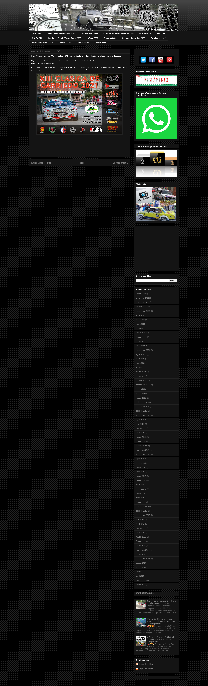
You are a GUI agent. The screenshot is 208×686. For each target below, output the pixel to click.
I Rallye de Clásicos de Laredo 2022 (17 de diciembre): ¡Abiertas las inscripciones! (161, 621)
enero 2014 (141, 554)
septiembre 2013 (143, 559)
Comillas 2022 (83, 43)
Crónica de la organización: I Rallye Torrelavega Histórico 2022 (161, 602)
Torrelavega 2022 (158, 38)
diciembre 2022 (142, 298)
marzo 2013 (141, 580)
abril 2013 (140, 576)
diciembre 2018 (142, 446)
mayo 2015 (140, 528)
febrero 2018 (141, 480)
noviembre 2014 (142, 550)
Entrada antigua (120, 163)
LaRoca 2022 (92, 38)
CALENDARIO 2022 (89, 33)
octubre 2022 (141, 307)
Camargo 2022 (110, 38)
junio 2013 (140, 567)
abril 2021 (140, 367)
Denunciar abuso (145, 593)
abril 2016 (140, 498)
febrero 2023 (141, 294)
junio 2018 (140, 463)
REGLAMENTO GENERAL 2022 (61, 33)
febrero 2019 (141, 441)
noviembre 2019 (142, 406)
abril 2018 (140, 472)
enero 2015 (141, 546)
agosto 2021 (141, 354)
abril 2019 (140, 433)
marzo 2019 (141, 437)
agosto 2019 (141, 420)
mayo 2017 (140, 485)
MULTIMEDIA (145, 33)
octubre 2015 (141, 511)
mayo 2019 (140, 428)
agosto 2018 (141, 459)
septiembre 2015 (143, 515)
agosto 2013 (141, 563)
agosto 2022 (141, 315)
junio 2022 (140, 320)
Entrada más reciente (41, 163)
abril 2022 (140, 328)
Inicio (82, 163)
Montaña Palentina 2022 (42, 43)
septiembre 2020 (143, 385)
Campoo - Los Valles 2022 (133, 38)
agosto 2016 (141, 489)
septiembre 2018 (143, 454)
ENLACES (161, 33)
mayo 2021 (140, 363)
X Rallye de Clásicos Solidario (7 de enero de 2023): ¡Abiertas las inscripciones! (162, 639)
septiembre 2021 (143, 350)
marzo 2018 (141, 476)
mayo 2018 (140, 467)
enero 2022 (141, 341)
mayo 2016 (140, 493)
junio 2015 (140, 524)
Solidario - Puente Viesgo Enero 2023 (64, 38)
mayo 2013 (140, 572)
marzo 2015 (141, 537)
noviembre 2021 (142, 346)
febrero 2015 (141, 541)
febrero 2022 (141, 337)
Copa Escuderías (146, 669)
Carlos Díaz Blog (146, 664)
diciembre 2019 (142, 402)
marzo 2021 (141, 372)
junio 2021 (140, 359)
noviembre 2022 (142, 302)
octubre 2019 (141, 411)
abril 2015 (140, 533)
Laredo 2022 (100, 43)
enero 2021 (141, 376)
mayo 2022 (140, 324)
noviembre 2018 (142, 450)
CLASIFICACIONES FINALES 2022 (118, 33)
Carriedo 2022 (65, 43)
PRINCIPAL (37, 33)
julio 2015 (140, 519)
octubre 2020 (141, 380)
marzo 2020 (141, 398)
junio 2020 (140, 393)
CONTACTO (37, 38)
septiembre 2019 (143, 415)
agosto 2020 (141, 389)
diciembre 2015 (142, 506)
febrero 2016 (141, 502)
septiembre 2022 (143, 311)
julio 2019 (140, 424)
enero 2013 (141, 585)
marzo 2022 (141, 333)
